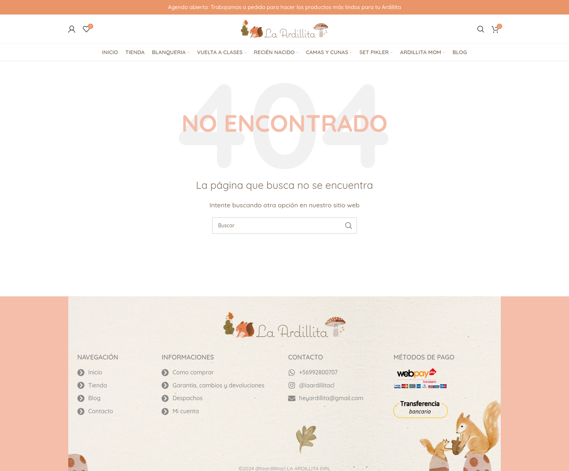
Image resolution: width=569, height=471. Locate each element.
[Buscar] (481, 29)
